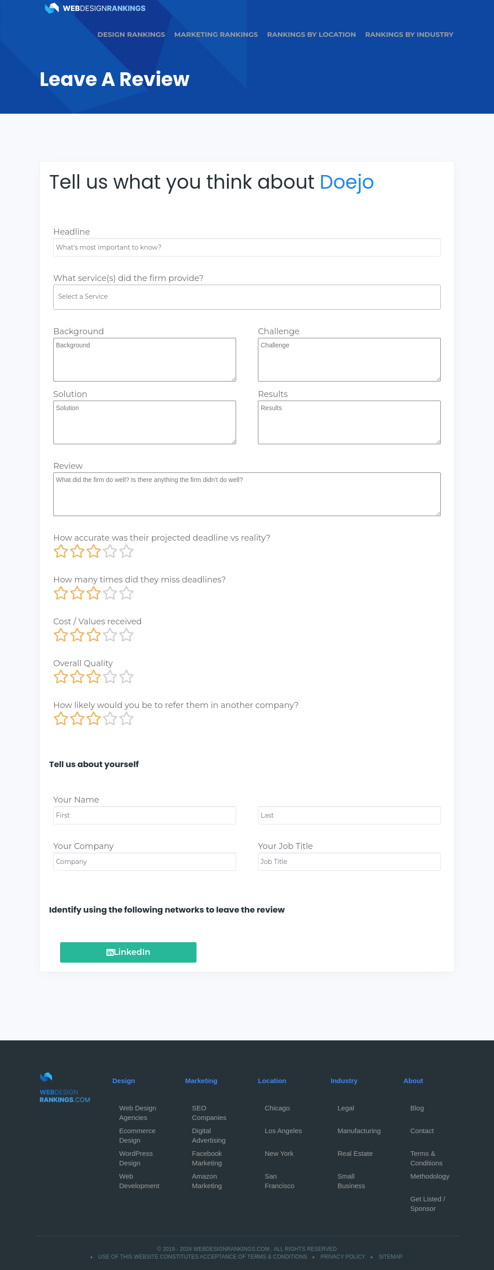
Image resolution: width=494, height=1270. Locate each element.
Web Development (139, 1178)
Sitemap (390, 1257)
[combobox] (247, 297)
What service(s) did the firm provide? (128, 278)
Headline (71, 232)
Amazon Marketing (207, 1178)
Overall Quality (83, 663)
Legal (346, 1108)
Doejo (347, 182)
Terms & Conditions (426, 1156)
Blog (417, 1108)
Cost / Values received (97, 622)
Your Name (76, 800)
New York (279, 1153)
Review (68, 466)
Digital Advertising (209, 1133)
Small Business (351, 1178)
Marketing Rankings (216, 34)
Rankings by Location (311, 34)
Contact (422, 1130)
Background (78, 331)
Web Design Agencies (137, 1110)
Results (273, 394)
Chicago (277, 1108)
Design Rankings (131, 34)
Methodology (429, 1176)
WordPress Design (136, 1156)
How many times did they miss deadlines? (139, 580)
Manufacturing (359, 1130)
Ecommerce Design (137, 1133)
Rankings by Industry (409, 34)
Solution (70, 394)
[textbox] (249, 296)
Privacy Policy (342, 1257)
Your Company (83, 846)
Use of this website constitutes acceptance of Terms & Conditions (202, 1257)
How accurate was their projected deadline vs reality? (162, 538)
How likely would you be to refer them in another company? (176, 705)
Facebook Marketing (207, 1156)
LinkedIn (128, 952)
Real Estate (355, 1153)
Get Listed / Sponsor (427, 1201)
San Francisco (279, 1178)
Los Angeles (283, 1130)
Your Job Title (285, 846)
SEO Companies (209, 1110)
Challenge (278, 331)
